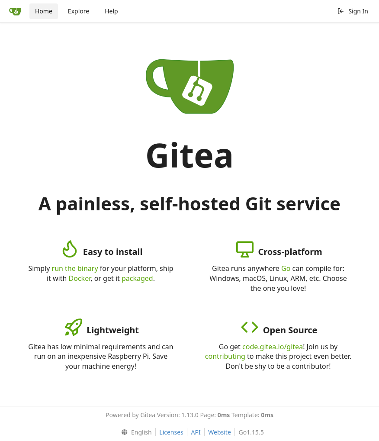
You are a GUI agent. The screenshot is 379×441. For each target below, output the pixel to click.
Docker (80, 278)
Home (43, 11)
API (195, 432)
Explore (78, 11)
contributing (225, 356)
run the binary (75, 268)
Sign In (352, 11)
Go (285, 268)
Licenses (171, 432)
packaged (137, 278)
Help (111, 11)
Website (219, 432)
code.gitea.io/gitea (272, 346)
